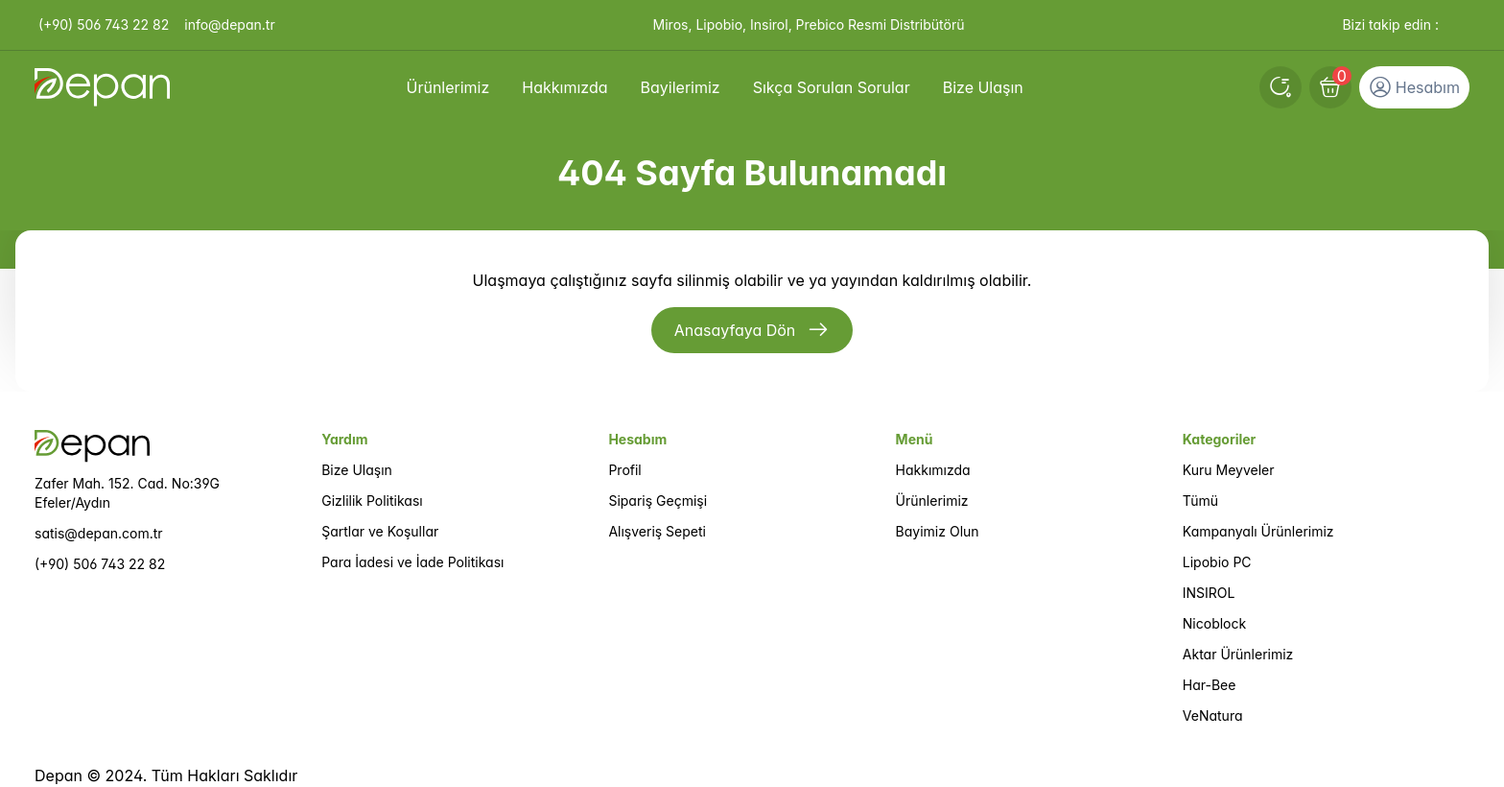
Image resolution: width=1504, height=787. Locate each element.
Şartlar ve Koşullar (379, 531)
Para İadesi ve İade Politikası (412, 562)
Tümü (1200, 500)
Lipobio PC (1217, 562)
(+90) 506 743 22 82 (103, 24)
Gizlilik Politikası (372, 500)
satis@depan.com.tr (99, 533)
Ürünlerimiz (932, 500)
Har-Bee (1209, 685)
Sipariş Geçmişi (657, 500)
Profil (624, 470)
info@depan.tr (229, 24)
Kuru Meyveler (1229, 470)
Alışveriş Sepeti (657, 531)
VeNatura (1213, 715)
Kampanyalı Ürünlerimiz (1258, 531)
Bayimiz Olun (937, 531)
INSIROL (1209, 592)
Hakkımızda (933, 470)
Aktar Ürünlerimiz (1238, 654)
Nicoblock (1214, 623)
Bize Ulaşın (356, 470)
